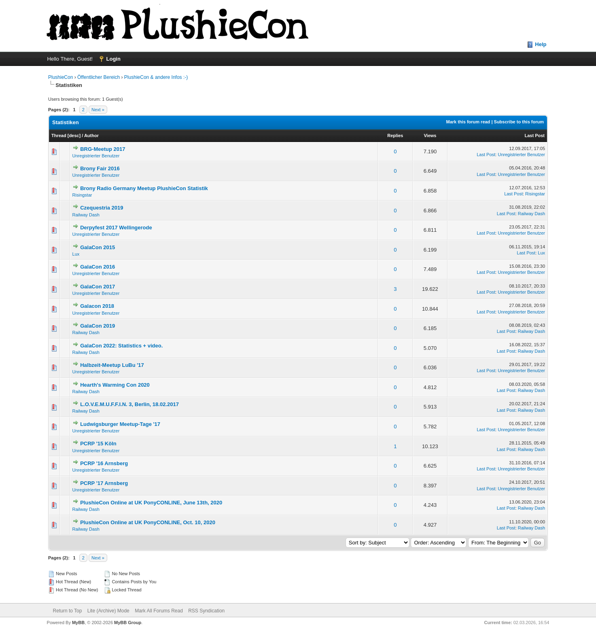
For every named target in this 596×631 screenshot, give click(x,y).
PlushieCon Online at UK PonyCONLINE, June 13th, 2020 (151, 503)
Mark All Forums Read (159, 611)
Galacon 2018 (97, 306)
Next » (97, 109)
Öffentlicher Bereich (98, 77)
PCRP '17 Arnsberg (104, 483)
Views (430, 135)
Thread (58, 135)
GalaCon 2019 (97, 326)
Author (91, 135)
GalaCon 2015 (97, 247)
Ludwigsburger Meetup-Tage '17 (120, 424)
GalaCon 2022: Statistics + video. (121, 346)
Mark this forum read (468, 121)
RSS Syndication (206, 611)
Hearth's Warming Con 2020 (115, 385)
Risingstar (82, 195)
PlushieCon (60, 77)
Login (113, 59)
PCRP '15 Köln (98, 443)
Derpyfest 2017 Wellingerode (116, 227)
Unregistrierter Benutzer (96, 155)
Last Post (535, 135)
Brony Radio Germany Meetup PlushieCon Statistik (144, 188)
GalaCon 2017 (97, 287)
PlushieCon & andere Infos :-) (156, 77)
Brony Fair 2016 (100, 168)
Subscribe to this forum (519, 121)
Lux (76, 254)
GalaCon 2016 (97, 267)
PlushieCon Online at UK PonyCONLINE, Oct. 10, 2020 (147, 522)
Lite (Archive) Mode (108, 611)
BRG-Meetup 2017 (102, 149)
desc (74, 135)
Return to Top (67, 611)
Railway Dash (86, 214)
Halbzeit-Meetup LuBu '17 (112, 365)
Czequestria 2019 (101, 208)
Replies (395, 135)
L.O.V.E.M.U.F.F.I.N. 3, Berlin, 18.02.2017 (129, 404)
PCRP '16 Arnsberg (104, 463)
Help (540, 44)
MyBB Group (127, 622)
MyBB (78, 622)
